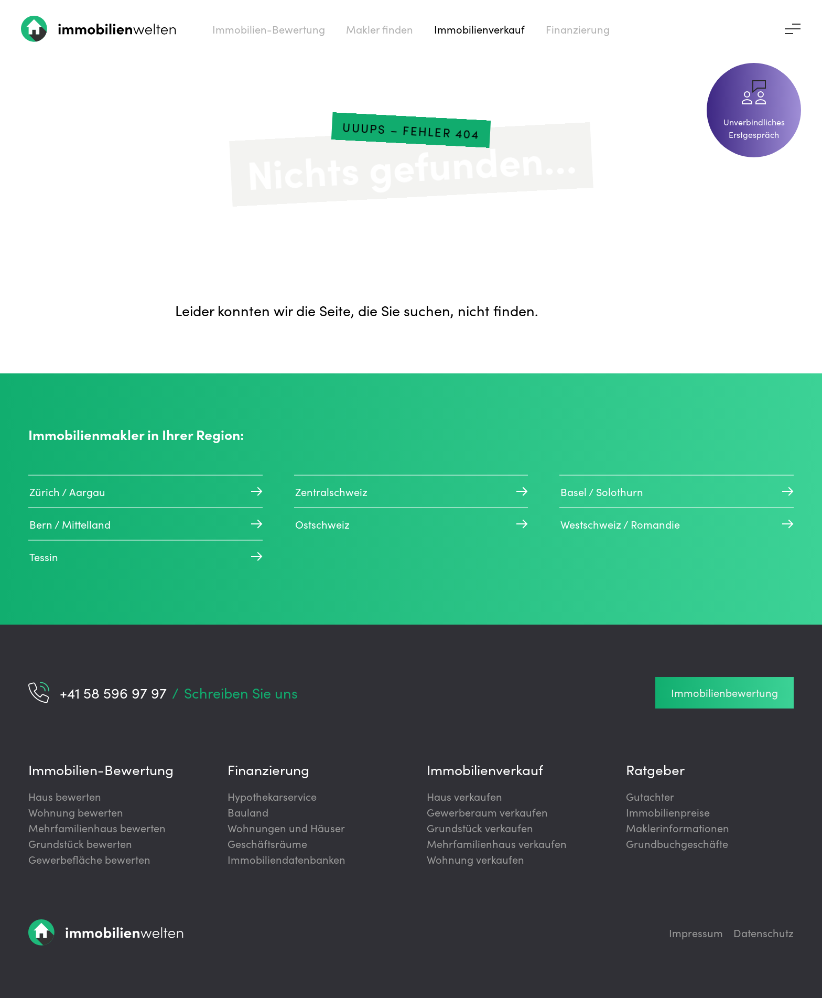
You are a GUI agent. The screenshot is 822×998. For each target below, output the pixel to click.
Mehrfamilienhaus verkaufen (497, 843)
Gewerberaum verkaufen (487, 811)
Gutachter (650, 796)
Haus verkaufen (464, 796)
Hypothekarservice (272, 796)
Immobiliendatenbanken (286, 859)
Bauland (248, 811)
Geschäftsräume (267, 843)
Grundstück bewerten (80, 843)
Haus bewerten (64, 796)
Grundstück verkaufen (480, 827)
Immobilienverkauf (485, 769)
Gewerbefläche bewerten (89, 859)
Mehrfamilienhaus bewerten (97, 827)
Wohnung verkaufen (475, 859)
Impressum (696, 932)
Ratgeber (655, 769)
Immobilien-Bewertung (101, 769)
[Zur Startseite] (99, 29)
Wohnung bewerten (75, 811)
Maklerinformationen (677, 827)
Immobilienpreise (668, 811)
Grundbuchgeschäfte (677, 843)
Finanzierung (268, 769)
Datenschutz (763, 932)
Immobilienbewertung (724, 692)
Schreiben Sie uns (241, 692)
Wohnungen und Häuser (286, 827)
